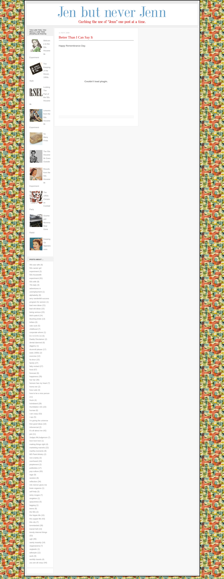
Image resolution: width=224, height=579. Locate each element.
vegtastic (33, 549)
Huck (32, 400)
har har (33, 380)
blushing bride (35, 319)
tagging (33, 505)
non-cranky (34, 458)
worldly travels (36, 559)
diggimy (33, 346)
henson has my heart (38, 383)
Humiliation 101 (36, 407)
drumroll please (36, 349)
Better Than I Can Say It (76, 37)
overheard (34, 461)
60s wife (33, 282)
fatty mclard (34, 366)
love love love (35, 441)
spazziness (34, 502)
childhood (34, 329)
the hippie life (35, 515)
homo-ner (34, 387)
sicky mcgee (35, 495)
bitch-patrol (34, 315)
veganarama (35, 546)
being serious (35, 312)
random (33, 478)
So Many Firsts (45, 137)
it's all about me (36, 431)
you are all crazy (36, 563)
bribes (32, 322)
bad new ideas (36, 305)
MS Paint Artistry (36, 454)
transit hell (34, 529)
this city (33, 522)
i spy (31, 417)
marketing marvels (37, 448)
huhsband (34, 403)
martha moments (37, 451)
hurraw (32, 410)
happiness (34, 376)
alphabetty (34, 295)
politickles (34, 468)
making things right (37, 444)
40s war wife (35, 265)
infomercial (34, 427)
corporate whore (36, 332)
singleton (33, 498)
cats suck (33, 326)
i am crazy (34, 414)
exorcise (33, 356)
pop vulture (34, 471)
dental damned (36, 342)
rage (31, 475)
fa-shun (33, 360)
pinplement (34, 464)
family (32, 363)
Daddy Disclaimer (37, 339)
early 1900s (34, 353)
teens (32, 509)
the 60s (33, 512)
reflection (33, 481)
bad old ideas (35, 309)
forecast (33, 373)
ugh (31, 539)
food (31, 370)
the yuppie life (35, 519)
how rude (33, 390)
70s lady (33, 285)
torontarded (34, 525)
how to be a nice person (40, 393)
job (31, 434)
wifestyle (33, 553)
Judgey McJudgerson (39, 437)
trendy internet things (38, 532)
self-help (33, 491)
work (32, 556)
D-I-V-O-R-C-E (36, 336)
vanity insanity (35, 542)
